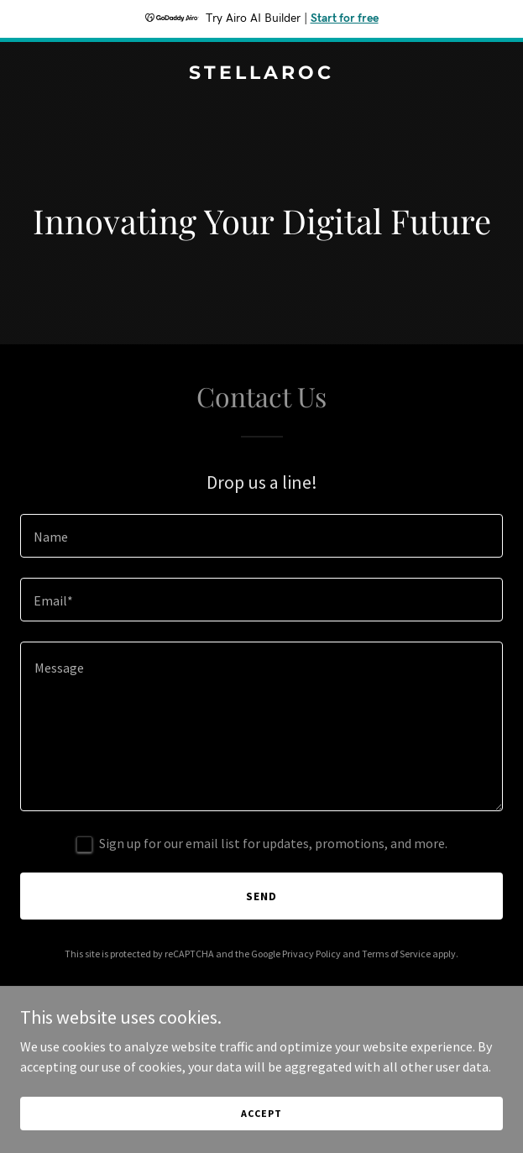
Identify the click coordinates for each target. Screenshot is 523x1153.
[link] (261, 74)
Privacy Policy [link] (311, 953)
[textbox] (261, 536)
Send (261, 896)
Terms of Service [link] (396, 953)
